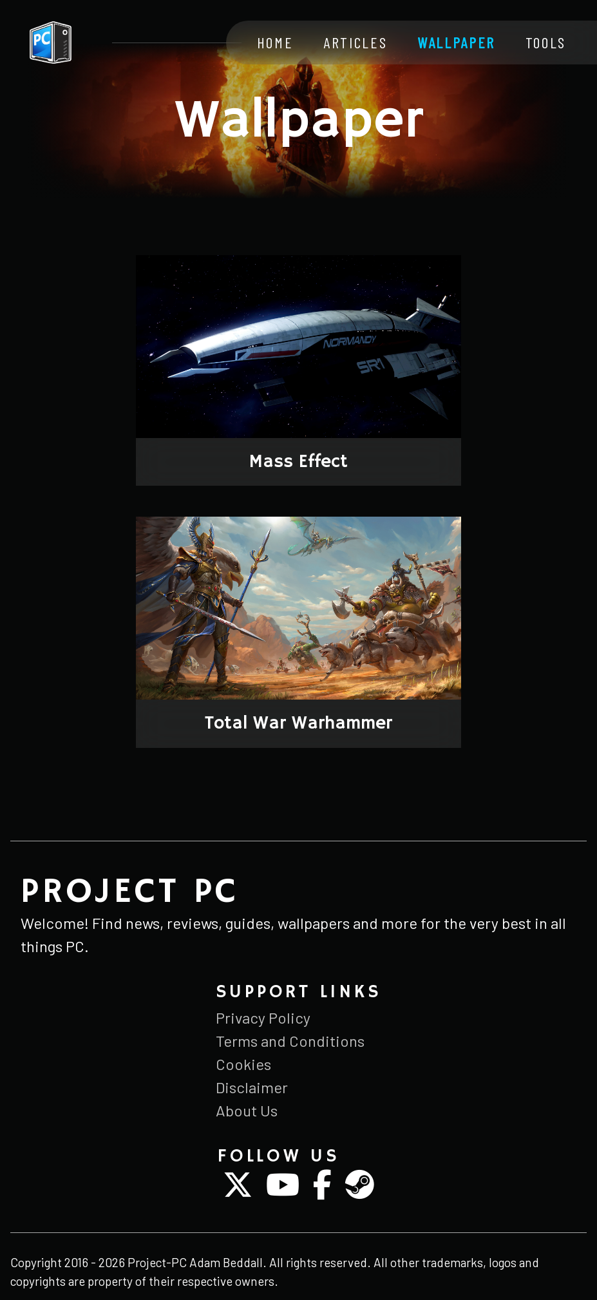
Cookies (243, 1064)
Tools (546, 42)
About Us (247, 1110)
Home (275, 42)
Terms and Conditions (290, 1040)
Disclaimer (252, 1087)
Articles (355, 42)
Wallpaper (456, 42)
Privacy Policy (263, 1017)
